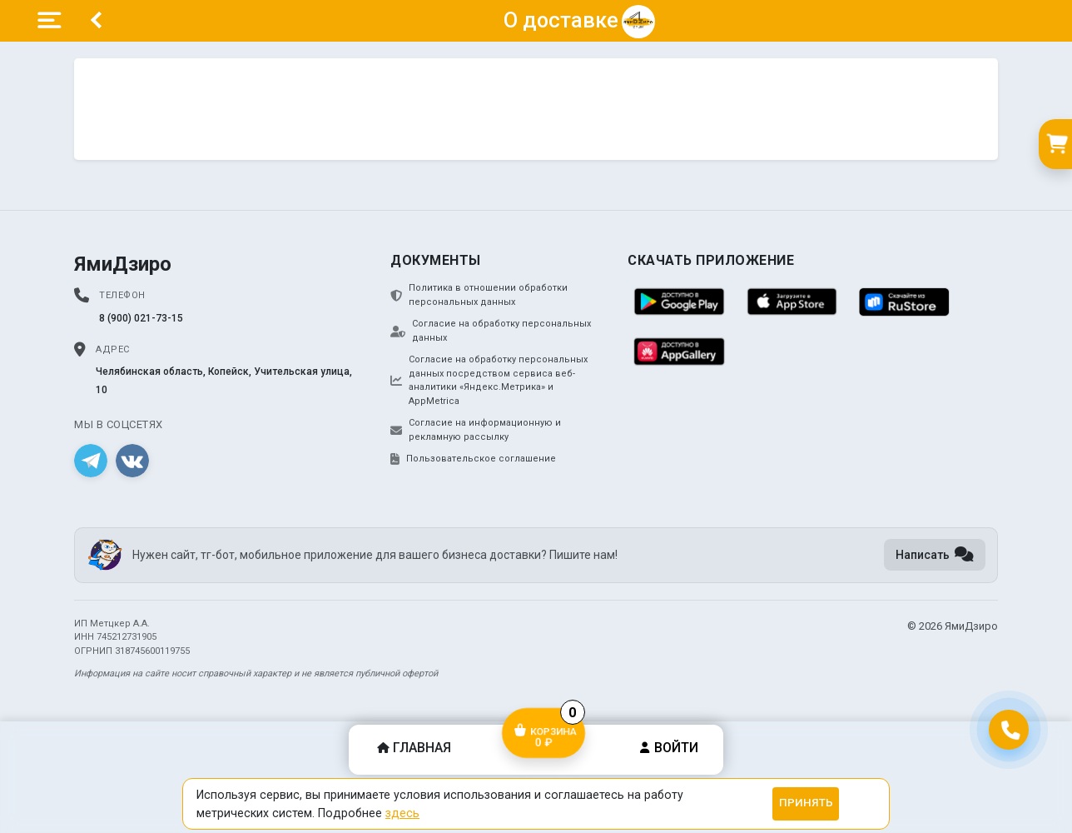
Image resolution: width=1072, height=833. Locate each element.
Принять (806, 802)
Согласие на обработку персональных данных (490, 330)
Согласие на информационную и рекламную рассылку (475, 429)
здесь (402, 813)
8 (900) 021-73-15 (141, 318)
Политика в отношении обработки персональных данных (479, 294)
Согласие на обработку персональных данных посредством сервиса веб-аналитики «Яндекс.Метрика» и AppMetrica (489, 380)
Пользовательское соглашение (473, 459)
